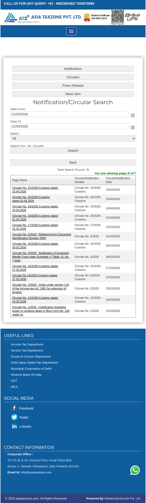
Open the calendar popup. (131, 116)
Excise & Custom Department (31, 356)
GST (14, 380)
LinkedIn (25, 426)
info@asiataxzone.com (36, 472)
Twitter (24, 417)
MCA (14, 387)
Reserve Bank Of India (26, 374)
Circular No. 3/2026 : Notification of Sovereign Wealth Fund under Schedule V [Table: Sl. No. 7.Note (41, 256)
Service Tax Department (27, 350)
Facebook (26, 408)
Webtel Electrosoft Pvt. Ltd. (122, 498)
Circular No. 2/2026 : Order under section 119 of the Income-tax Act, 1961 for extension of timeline (41, 287)
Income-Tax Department (27, 344)
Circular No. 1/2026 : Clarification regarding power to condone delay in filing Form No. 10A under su (41, 309)
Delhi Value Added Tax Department (34, 362)
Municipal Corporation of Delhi (31, 368)
